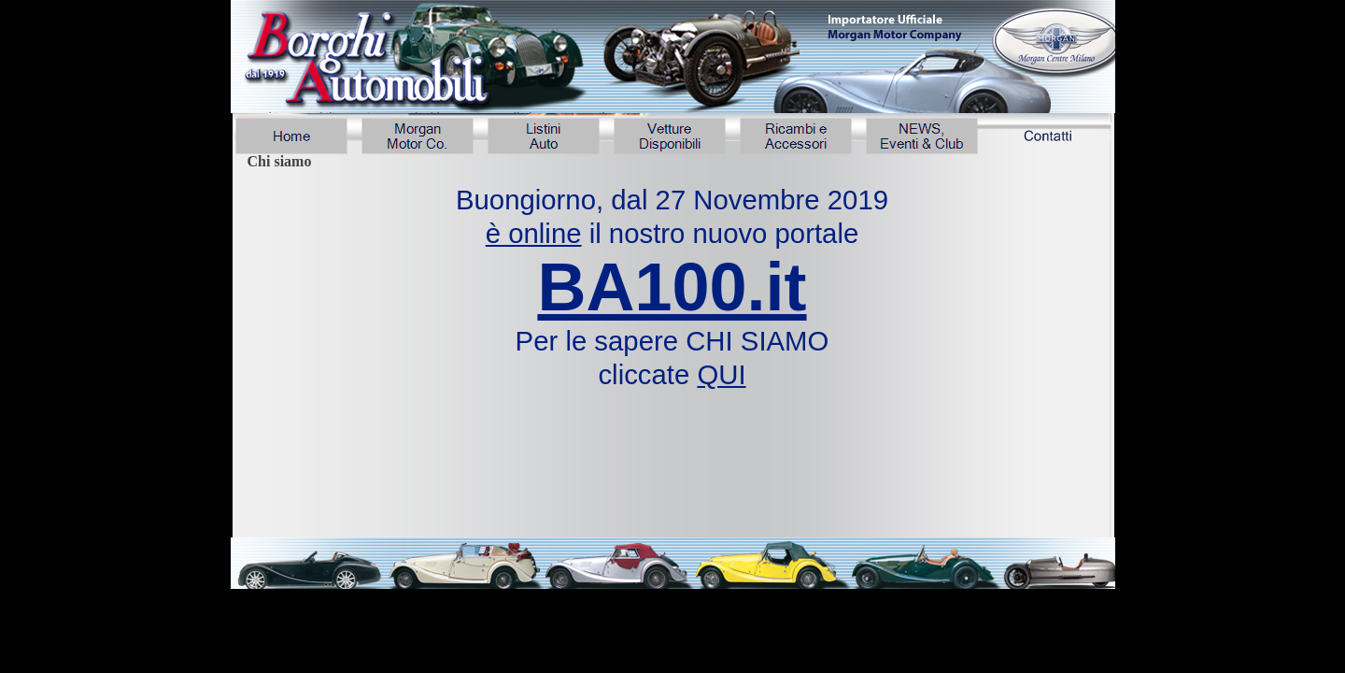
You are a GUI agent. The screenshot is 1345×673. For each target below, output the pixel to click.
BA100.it (671, 287)
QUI (721, 374)
